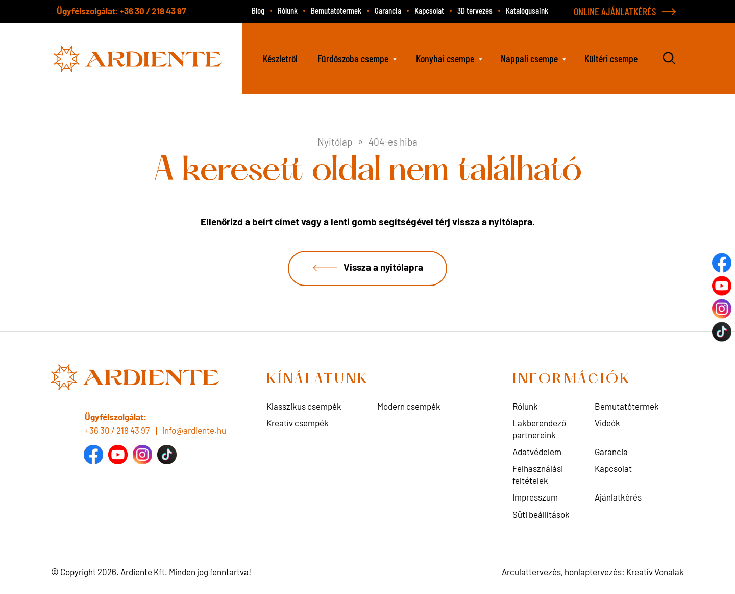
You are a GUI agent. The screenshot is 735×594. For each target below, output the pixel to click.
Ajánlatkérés (618, 498)
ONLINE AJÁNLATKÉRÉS (615, 11)
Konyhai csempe (445, 58)
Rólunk (288, 10)
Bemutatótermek (336, 10)
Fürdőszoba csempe (352, 58)
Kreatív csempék (297, 424)
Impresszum (535, 498)
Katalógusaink (527, 10)
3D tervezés (475, 10)
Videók (607, 424)
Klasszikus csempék (303, 407)
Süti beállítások (541, 515)
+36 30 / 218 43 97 (153, 11)
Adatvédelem (536, 452)
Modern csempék (408, 407)
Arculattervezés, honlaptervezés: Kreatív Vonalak (593, 572)
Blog (258, 10)
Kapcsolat (429, 10)
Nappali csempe (529, 58)
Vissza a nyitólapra (383, 267)
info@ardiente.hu (194, 430)
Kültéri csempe (611, 58)
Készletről (280, 58)
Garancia (388, 10)
